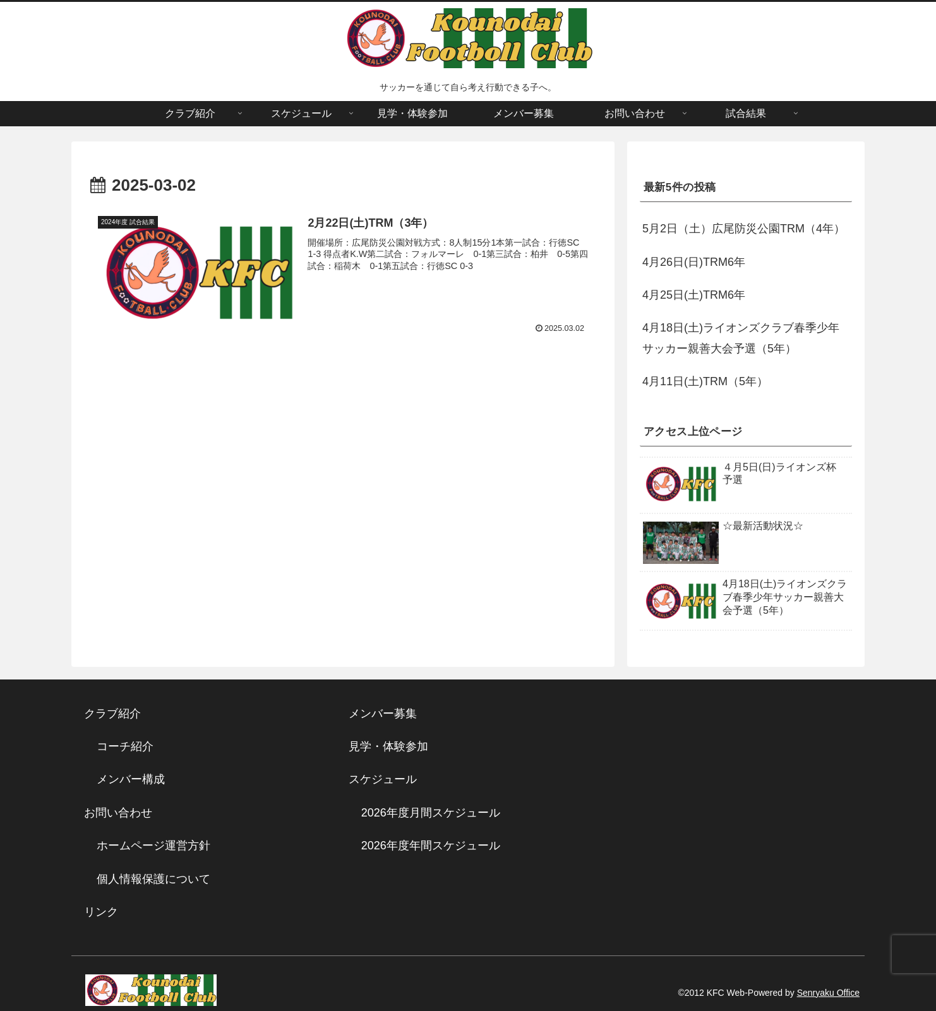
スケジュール (383, 779)
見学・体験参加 (388, 746)
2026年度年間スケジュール (430, 845)
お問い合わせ (118, 812)
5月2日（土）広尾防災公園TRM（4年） (743, 228)
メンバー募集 (383, 713)
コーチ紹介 (125, 746)
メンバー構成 (131, 779)
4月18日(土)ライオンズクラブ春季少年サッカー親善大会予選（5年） (740, 337)
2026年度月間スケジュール (430, 812)
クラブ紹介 (118, 713)
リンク (101, 912)
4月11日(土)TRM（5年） (705, 381)
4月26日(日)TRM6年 (693, 262)
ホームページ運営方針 (153, 845)
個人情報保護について (153, 879)
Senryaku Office (828, 993)
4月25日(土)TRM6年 (693, 295)
